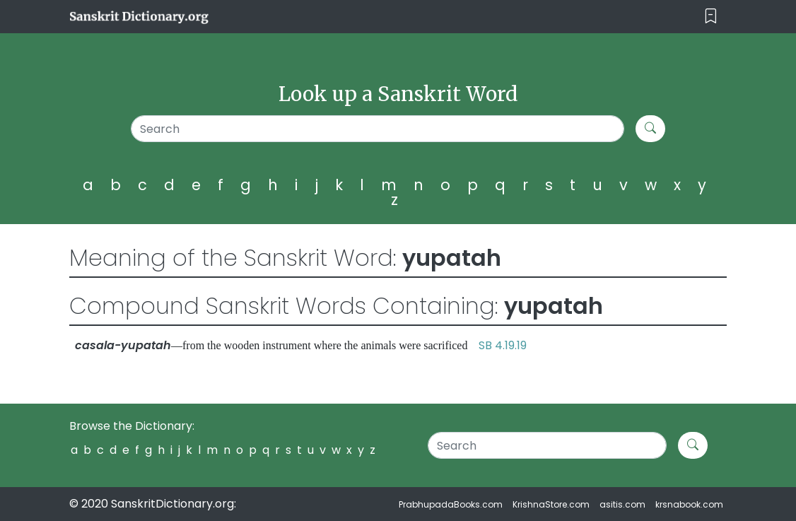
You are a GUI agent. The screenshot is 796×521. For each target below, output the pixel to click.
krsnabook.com (689, 504)
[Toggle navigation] (711, 16)
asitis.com (622, 504)
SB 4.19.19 (503, 345)
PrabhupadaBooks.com (451, 504)
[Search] (377, 128)
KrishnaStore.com (551, 504)
